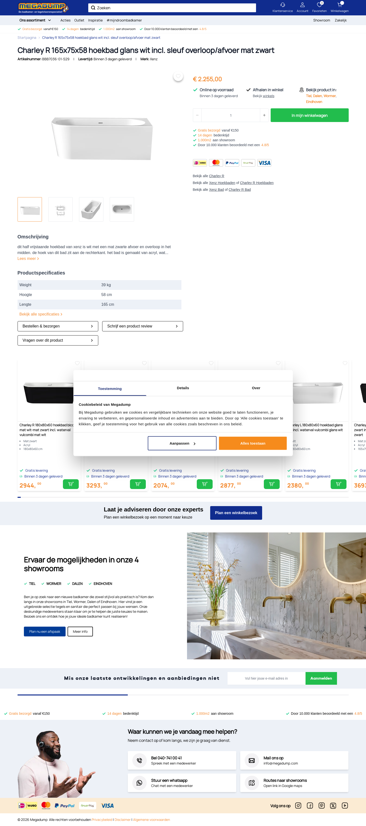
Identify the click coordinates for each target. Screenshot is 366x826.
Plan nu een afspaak (44, 631)
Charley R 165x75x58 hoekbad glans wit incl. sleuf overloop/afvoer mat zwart (101, 37)
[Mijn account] (302, 7)
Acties (65, 20)
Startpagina (27, 37)
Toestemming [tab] (110, 388)
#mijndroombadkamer (124, 20)
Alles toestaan (252, 443)
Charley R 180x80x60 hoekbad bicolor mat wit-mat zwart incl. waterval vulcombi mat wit (49, 430)
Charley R (216, 176)
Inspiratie (95, 20)
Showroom (321, 20)
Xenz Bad (216, 190)
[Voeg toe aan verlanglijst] (178, 76)
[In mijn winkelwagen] (71, 484)
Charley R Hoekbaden (257, 183)
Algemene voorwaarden (151, 819)
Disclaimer (123, 819)
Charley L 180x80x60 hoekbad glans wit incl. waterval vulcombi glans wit (315, 427)
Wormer (330, 95)
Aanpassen (182, 443)
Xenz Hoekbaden (222, 183)
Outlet (79, 20)
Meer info (80, 631)
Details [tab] (183, 388)
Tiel (308, 95)
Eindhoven (314, 101)
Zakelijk (341, 20)
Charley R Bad (240, 190)
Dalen (317, 95)
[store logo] (43, 7)
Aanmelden (321, 678)
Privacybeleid (102, 819)
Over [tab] (256, 388)
